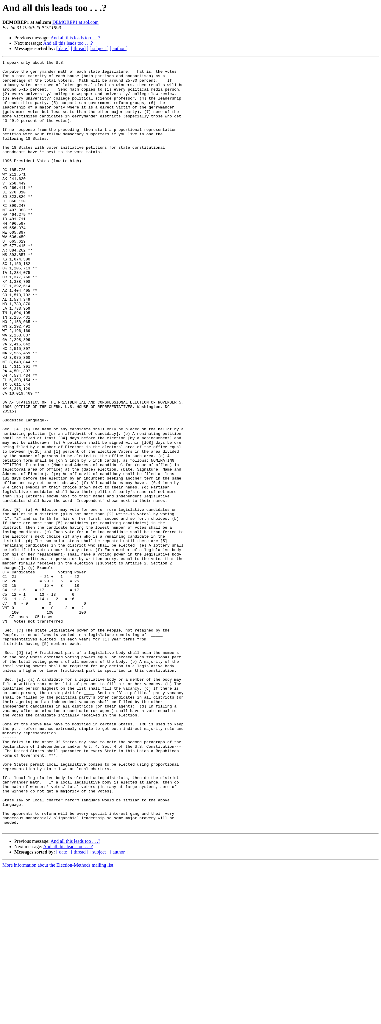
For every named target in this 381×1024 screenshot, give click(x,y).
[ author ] (119, 48)
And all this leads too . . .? (75, 37)
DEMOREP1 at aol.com (75, 22)
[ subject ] (99, 48)
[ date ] (63, 48)
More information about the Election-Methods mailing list (57, 1018)
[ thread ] (79, 48)
